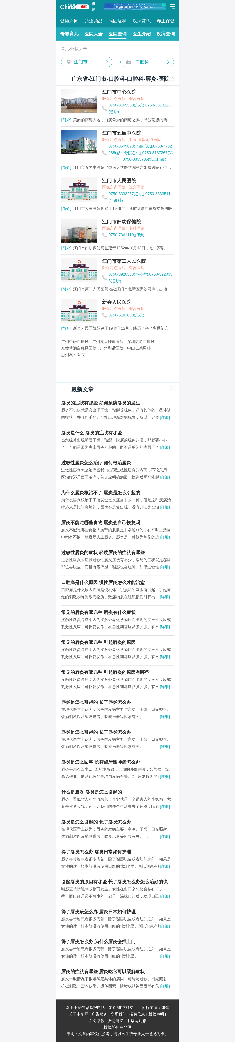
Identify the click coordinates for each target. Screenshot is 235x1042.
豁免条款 (96, 1020)
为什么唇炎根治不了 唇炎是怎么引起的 (100, 492)
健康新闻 (69, 20)
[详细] (165, 417)
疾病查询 (166, 33)
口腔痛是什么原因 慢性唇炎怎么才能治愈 (103, 582)
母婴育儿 (69, 33)
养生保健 (166, 20)
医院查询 (117, 33)
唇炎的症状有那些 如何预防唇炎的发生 (100, 402)
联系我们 (118, 1014)
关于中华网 (78, 1014)
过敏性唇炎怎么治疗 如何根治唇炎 (96, 462)
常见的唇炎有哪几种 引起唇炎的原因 (98, 642)
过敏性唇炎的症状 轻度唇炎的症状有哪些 (103, 552)
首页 (65, 48)
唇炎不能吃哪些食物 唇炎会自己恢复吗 (100, 522)
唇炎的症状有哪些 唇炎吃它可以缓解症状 (103, 971)
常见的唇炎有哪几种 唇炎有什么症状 (98, 612)
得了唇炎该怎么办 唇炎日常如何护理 (98, 911)
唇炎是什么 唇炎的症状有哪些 (91, 432)
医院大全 (93, 33)
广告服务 (99, 1014)
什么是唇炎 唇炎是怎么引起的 (91, 792)
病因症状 (117, 20)
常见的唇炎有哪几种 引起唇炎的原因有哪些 (105, 672)
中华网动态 (136, 1020)
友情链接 (115, 1020)
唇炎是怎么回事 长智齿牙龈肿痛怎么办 (100, 762)
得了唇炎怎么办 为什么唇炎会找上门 (98, 941)
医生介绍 (142, 33)
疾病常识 (142, 20)
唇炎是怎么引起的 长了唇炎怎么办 (96, 702)
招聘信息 (137, 1014)
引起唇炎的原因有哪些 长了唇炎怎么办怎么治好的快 (114, 881)
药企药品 (93, 20)
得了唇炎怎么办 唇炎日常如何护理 (96, 851)
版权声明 (156, 1014)
